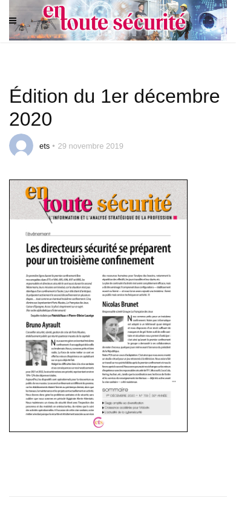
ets (44, 145)
